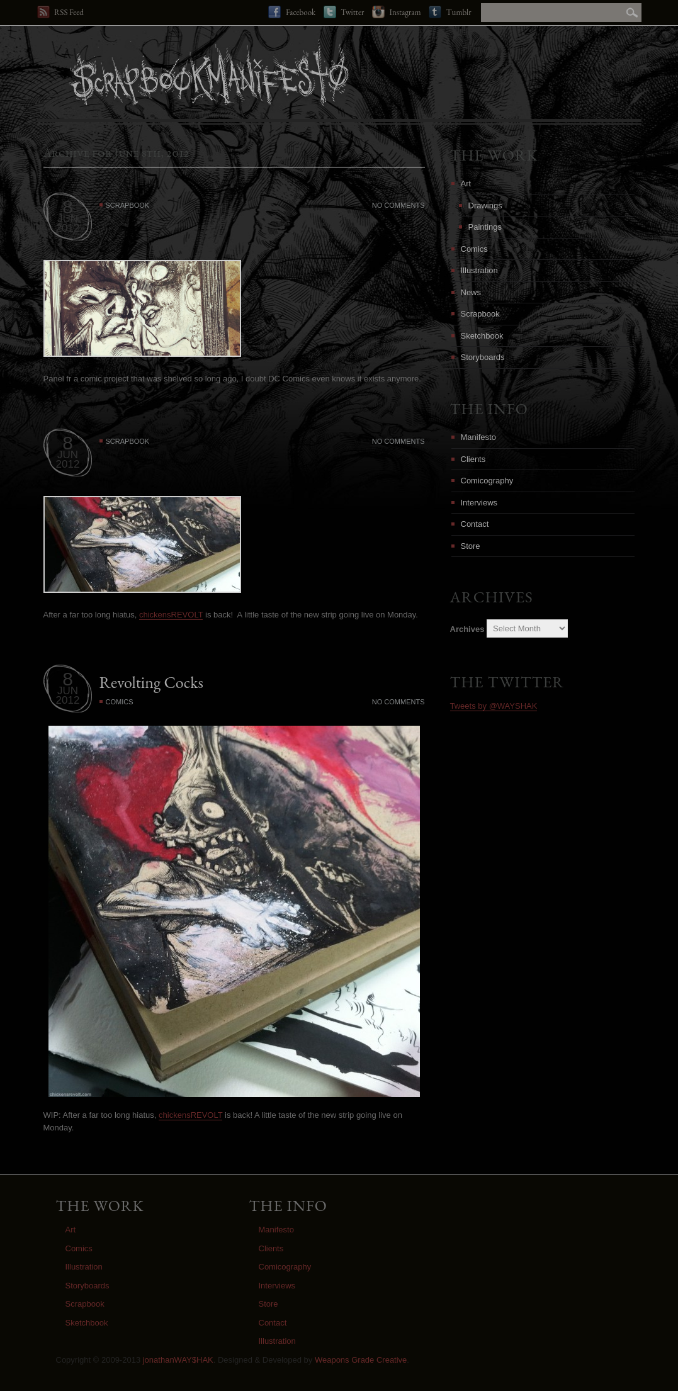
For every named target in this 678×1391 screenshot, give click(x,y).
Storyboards (483, 357)
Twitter (344, 12)
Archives (467, 628)
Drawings (485, 205)
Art (466, 183)
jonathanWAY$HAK (178, 1360)
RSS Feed (60, 12)
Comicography (487, 480)
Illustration (479, 270)
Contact (475, 524)
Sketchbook (482, 336)
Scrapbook (128, 205)
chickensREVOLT (171, 614)
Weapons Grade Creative (361, 1360)
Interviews (479, 502)
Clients (473, 459)
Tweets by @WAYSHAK (494, 706)
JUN (67, 219)
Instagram (396, 12)
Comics (119, 702)
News (471, 292)
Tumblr (450, 12)
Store (470, 546)
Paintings (485, 227)
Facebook (291, 12)
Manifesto (478, 437)
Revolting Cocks (151, 682)
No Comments (398, 205)
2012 (68, 228)
